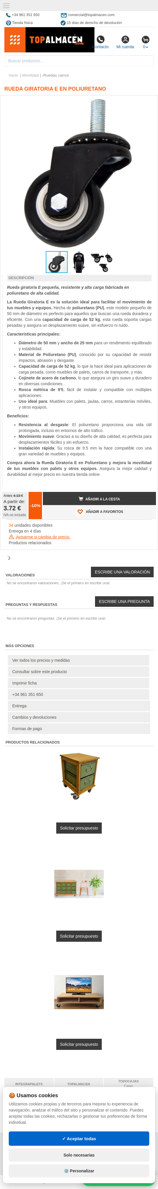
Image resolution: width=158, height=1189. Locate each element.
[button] (146, 102)
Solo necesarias (79, 1155)
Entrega (19, 706)
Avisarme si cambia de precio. (40, 537)
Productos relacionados (30, 542)
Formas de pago (27, 728)
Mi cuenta (125, 42)
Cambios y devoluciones (34, 717)
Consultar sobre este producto (39, 671)
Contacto (100, 42)
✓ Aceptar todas (79, 1138)
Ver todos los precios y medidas (41, 660)
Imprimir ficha (24, 683)
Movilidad (30, 75)
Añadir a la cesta (99, 499)
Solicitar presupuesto (79, 828)
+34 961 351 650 (27, 694)
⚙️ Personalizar (79, 1171)
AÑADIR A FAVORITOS (99, 511)
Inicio (13, 75)
